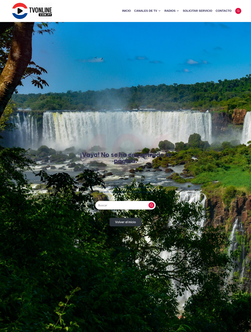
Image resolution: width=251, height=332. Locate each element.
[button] (151, 205)
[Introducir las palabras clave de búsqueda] (125, 205)
